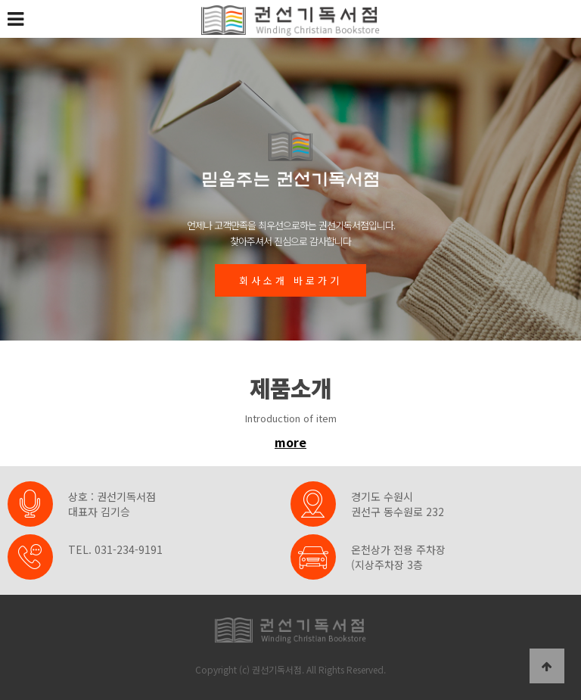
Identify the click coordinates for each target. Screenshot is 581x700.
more (290, 442)
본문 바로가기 (0, 0)
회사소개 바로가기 (290, 280)
